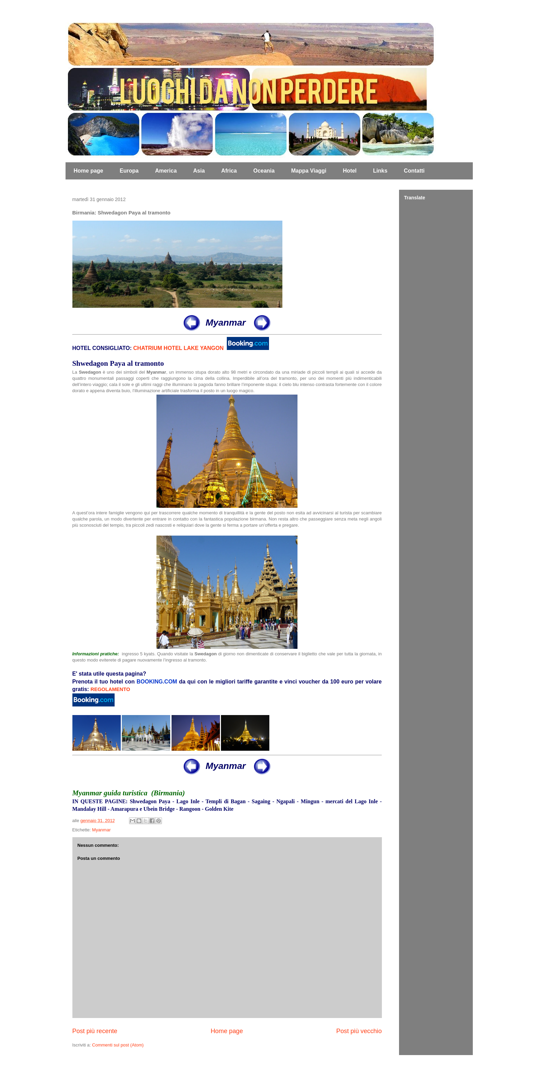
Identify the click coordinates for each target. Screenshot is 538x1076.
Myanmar (101, 829)
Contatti (414, 171)
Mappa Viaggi (308, 171)
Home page (88, 171)
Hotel (349, 171)
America (166, 171)
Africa (229, 171)
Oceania (263, 171)
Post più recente (94, 1031)
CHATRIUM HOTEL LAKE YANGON (178, 348)
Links (380, 171)
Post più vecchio (359, 1031)
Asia (199, 171)
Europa (129, 171)
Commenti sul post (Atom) (117, 1045)
